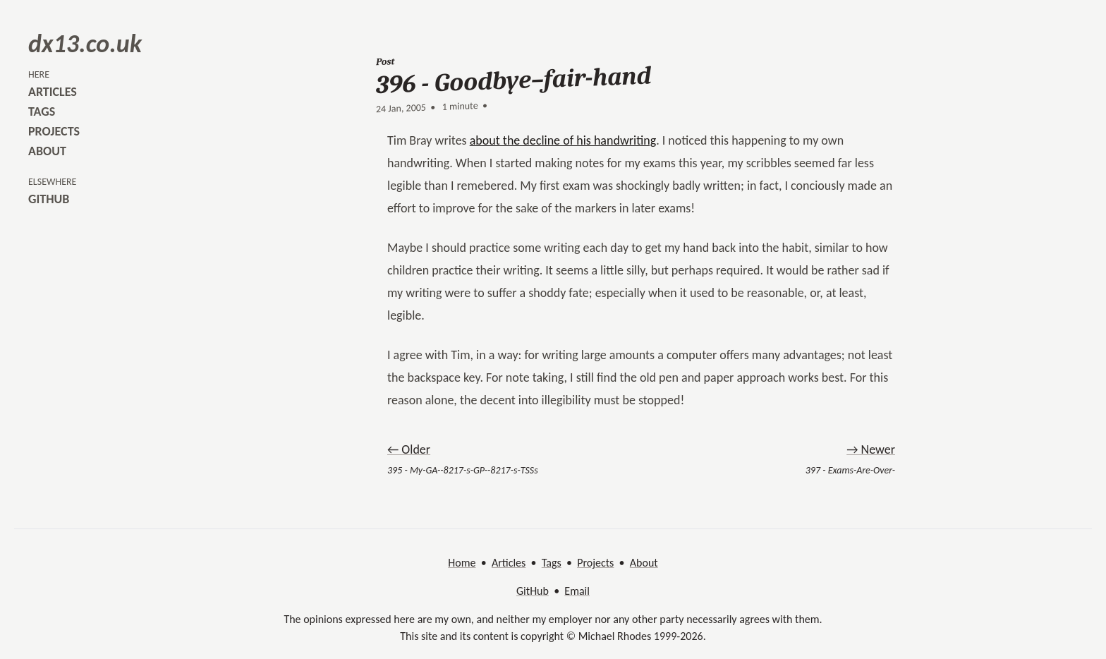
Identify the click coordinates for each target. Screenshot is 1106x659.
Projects (595, 562)
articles (52, 91)
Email (577, 591)
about (47, 151)
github (48, 199)
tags (41, 111)
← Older (408, 449)
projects (54, 131)
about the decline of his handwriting (563, 140)
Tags (551, 562)
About (644, 562)
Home (461, 562)
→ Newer (870, 449)
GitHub (532, 591)
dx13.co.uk (85, 43)
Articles (508, 562)
